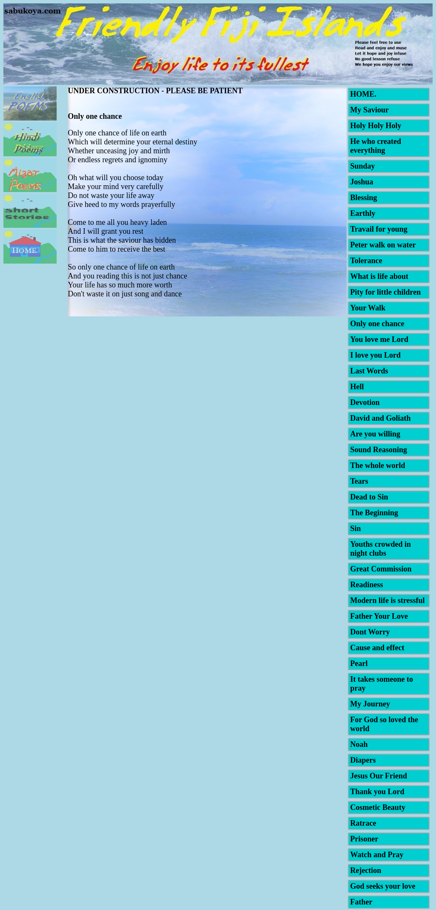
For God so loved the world (384, 724)
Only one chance (377, 323)
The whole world (377, 465)
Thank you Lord (377, 791)
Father (361, 902)
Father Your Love (379, 616)
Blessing (363, 197)
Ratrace (363, 823)
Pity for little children (385, 292)
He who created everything (375, 146)
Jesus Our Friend (378, 776)
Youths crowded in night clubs (380, 548)
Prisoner (364, 839)
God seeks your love (382, 886)
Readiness (366, 584)
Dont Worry (370, 632)
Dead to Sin (369, 497)
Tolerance (366, 260)
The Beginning (374, 512)
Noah (358, 744)
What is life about (379, 276)
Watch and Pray (376, 854)
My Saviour (369, 110)
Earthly (362, 213)
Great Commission (380, 569)
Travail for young (378, 229)
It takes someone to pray (381, 683)
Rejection (365, 870)
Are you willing (375, 434)
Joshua (361, 182)
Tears (359, 481)
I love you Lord (375, 355)
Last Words (369, 371)
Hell (357, 386)
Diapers (363, 760)
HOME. (363, 94)
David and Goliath (380, 418)
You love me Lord (379, 339)
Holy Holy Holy (375, 125)
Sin (355, 528)
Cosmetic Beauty (377, 807)
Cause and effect (377, 647)
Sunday (362, 166)
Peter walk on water (383, 245)
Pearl (358, 663)
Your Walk (367, 308)
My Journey (370, 704)
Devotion (364, 402)
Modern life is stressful (387, 600)
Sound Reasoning (378, 449)
